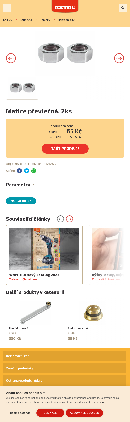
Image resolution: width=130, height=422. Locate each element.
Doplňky (45, 19)
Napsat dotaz (21, 201)
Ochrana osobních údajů (24, 380)
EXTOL (7, 19)
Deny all (50, 412)
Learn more (99, 402)
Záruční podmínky (19, 368)
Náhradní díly (66, 19)
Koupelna (26, 19)
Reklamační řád (17, 356)
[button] (11, 58)
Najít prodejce (65, 148)
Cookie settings (20, 412)
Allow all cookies (84, 412)
